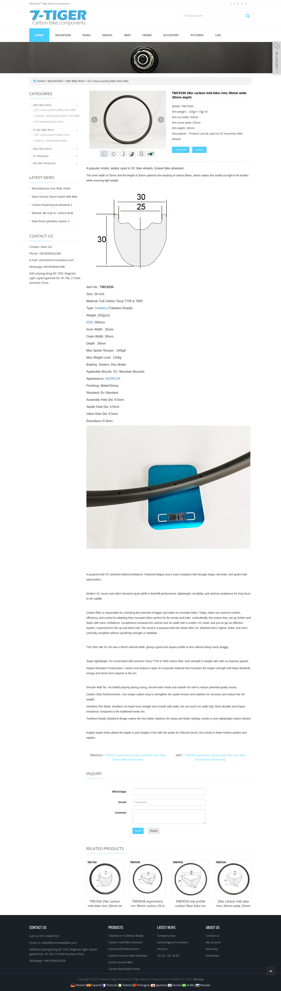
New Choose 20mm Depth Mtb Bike (54, 196)
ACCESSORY (171, 35)
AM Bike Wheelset (44, 163)
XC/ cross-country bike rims (52, 135)
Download (212, 955)
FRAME (147, 35)
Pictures (197, 35)
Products (115, 927)
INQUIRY (180, 150)
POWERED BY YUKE (179, 979)
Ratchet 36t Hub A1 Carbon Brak (52, 213)
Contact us (212, 935)
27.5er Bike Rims (43, 130)
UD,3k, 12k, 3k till (168, 955)
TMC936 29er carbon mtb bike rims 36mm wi (105, 903)
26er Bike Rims (42, 149)
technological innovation (172, 942)
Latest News (166, 927)
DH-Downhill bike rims (49, 121)
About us (213, 927)
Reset (153, 831)
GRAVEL (107, 35)
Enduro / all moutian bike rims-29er (57, 116)
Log (218, 35)
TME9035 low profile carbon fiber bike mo (190, 903)
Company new (166, 935)
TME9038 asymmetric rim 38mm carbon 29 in (148, 903)
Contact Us (37, 927)
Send (138, 831)
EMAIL (199, 150)
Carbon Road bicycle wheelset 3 (52, 205)
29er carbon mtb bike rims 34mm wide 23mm (233, 903)
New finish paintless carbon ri (51, 221)
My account (213, 942)
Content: (121, 812)
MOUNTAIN (63, 35)
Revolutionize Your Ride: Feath (51, 188)
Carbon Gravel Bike (120, 962)
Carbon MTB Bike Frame (123, 949)
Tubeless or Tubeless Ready (125, 935)
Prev (94, 120)
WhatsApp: (119, 791)
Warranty (212, 949)
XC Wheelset (41, 156)
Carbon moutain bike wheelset (127, 955)
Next (161, 120)
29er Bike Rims (75, 81)
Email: (122, 802)
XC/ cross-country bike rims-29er (108, 81)
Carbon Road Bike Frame (124, 969)
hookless (101, 308)
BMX (127, 35)
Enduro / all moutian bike (51, 140)
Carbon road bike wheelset (125, 942)
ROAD (86, 35)
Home (39, 35)
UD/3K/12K (113, 378)
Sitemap (198, 979)
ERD (89, 322)
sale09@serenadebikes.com (56, 260)
